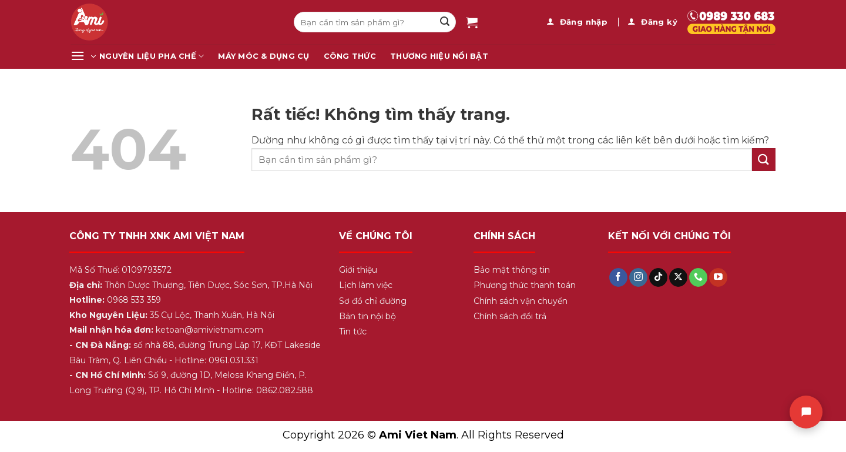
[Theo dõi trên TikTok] (658, 277)
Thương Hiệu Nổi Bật (439, 56)
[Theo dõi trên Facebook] (618, 277)
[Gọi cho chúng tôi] (698, 277)
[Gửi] (445, 22)
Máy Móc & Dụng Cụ (263, 56)
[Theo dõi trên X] (678, 277)
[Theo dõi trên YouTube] (718, 277)
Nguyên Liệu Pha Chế (151, 56)
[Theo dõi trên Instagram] (638, 277)
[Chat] (806, 412)
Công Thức (350, 56)
